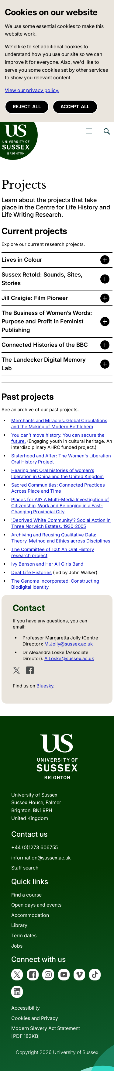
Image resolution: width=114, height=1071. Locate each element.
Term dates (23, 935)
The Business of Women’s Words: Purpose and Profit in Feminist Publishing (47, 321)
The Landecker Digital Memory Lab (44, 364)
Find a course (26, 895)
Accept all (75, 106)
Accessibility (25, 1008)
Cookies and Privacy (34, 1018)
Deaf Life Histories (31, 572)
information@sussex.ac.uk (41, 858)
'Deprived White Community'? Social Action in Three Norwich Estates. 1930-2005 (61, 523)
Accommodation (30, 915)
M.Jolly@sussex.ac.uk (68, 644)
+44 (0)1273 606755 (34, 847)
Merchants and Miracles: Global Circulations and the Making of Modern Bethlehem (59, 423)
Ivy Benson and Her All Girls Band (47, 564)
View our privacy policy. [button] (32, 90)
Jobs (16, 946)
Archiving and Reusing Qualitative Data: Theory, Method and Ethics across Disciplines (60, 538)
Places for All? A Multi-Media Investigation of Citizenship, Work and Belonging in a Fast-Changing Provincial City (60, 506)
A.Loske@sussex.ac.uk (69, 658)
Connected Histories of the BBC (45, 344)
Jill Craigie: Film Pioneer (35, 297)
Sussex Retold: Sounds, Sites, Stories (42, 279)
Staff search (24, 868)
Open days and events (36, 905)
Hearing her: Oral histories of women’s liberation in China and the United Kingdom (57, 473)
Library (19, 925)
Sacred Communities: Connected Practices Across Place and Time (58, 488)
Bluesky (44, 686)
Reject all (27, 106)
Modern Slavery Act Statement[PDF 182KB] (45, 1032)
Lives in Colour (22, 259)
